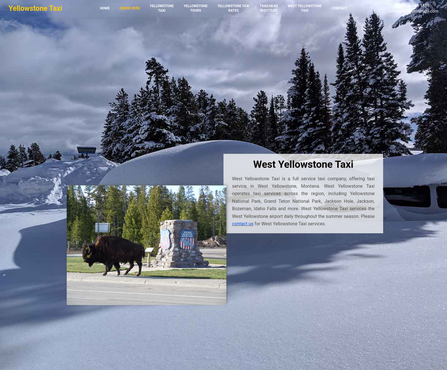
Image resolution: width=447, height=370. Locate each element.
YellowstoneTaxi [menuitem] (162, 8)
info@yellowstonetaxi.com (413, 11)
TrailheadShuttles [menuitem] (268, 8)
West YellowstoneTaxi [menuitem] (305, 8)
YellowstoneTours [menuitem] (196, 8)
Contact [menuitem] (339, 8)
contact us (242, 223)
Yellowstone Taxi (35, 8)
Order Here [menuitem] (130, 8)
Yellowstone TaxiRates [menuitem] (233, 8)
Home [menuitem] (105, 8)
